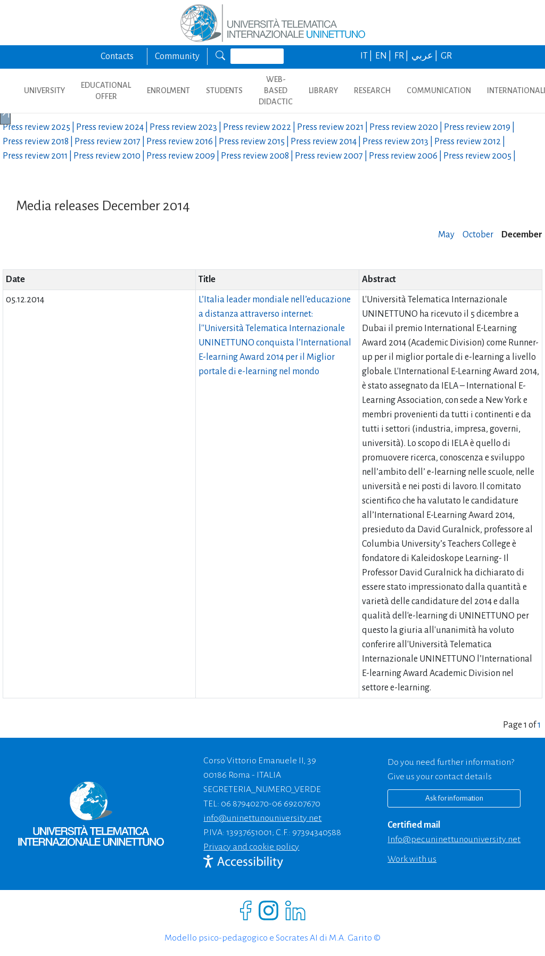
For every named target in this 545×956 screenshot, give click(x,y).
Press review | (39, 127)
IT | (367, 56)
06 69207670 (296, 804)
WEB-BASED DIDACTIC (276, 90)
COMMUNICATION (439, 90)
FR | (402, 56)
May (446, 235)
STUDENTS (224, 90)
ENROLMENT (168, 90)
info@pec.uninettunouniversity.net (454, 839)
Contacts (117, 56)
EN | (384, 56)
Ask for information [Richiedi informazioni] (454, 798)
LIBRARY (323, 90)
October (478, 235)
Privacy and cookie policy (251, 847)
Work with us (411, 859)
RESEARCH (372, 90)
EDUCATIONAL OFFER (106, 91)
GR (446, 56)
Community (177, 56)
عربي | (425, 56)
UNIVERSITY (44, 90)
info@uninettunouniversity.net (262, 818)
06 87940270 (245, 804)
